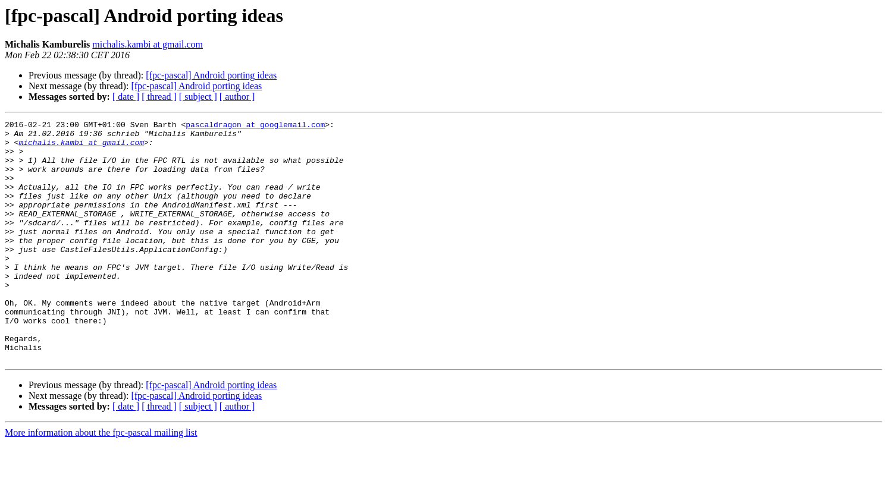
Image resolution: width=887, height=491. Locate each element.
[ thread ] (159, 97)
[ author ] (237, 97)
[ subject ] (198, 97)
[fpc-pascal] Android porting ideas (211, 75)
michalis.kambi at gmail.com (147, 44)
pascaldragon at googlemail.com (255, 126)
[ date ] (125, 97)
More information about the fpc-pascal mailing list (101, 481)
